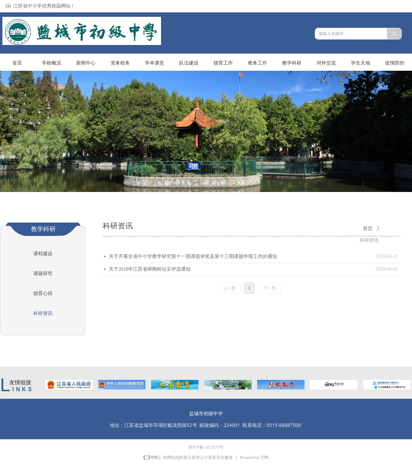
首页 (368, 228)
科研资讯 (369, 240)
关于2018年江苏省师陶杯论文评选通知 (150, 269)
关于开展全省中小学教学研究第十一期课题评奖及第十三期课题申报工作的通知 (193, 256)
